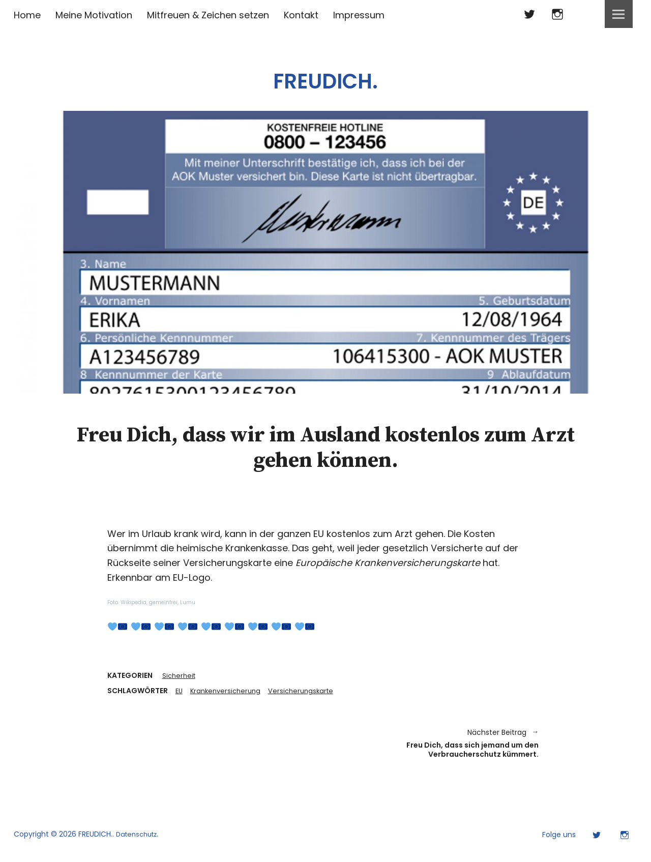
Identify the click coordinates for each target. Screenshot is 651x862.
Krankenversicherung (228, 692)
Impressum (358, 15)
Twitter (529, 14)
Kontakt (301, 15)
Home (27, 15)
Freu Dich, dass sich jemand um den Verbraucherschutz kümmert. (437, 746)
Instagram (557, 14)
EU (179, 692)
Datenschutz (139, 841)
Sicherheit (180, 676)
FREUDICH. (325, 76)
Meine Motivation (93, 15)
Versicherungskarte (308, 692)
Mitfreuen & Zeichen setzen (208, 15)
